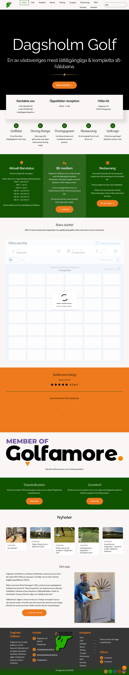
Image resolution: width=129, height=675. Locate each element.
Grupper (72, 2)
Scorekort (94, 485)
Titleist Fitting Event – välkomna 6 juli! (40, 545)
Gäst (33, 2)
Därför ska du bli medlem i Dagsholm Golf (64, 550)
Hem (24, 2)
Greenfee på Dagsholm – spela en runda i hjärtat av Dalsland (112, 548)
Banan (52, 2)
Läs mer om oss (34, 612)
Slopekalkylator (34, 485)
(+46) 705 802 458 (26, 109)
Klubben (42, 2)
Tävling (62, 2)
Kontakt (83, 7)
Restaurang (84, 2)
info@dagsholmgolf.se (25, 112)
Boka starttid (64, 85)
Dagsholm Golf (63, 670)
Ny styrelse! (12, 548)
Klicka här (34, 501)
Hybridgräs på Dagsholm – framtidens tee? (86, 550)
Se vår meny (107, 203)
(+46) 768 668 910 (26, 106)
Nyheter (94, 7)
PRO (96, 2)
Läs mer (64, 209)
